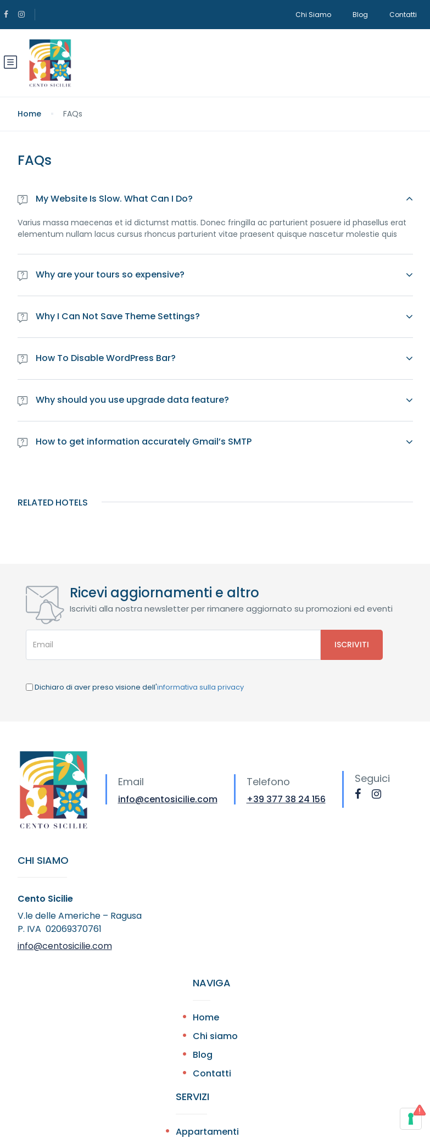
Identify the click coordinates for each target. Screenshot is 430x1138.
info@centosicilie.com (167, 799)
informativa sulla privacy (200, 687)
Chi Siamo (313, 14)
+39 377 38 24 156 (286, 799)
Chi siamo (215, 1036)
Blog (360, 14)
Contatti (403, 14)
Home (29, 113)
